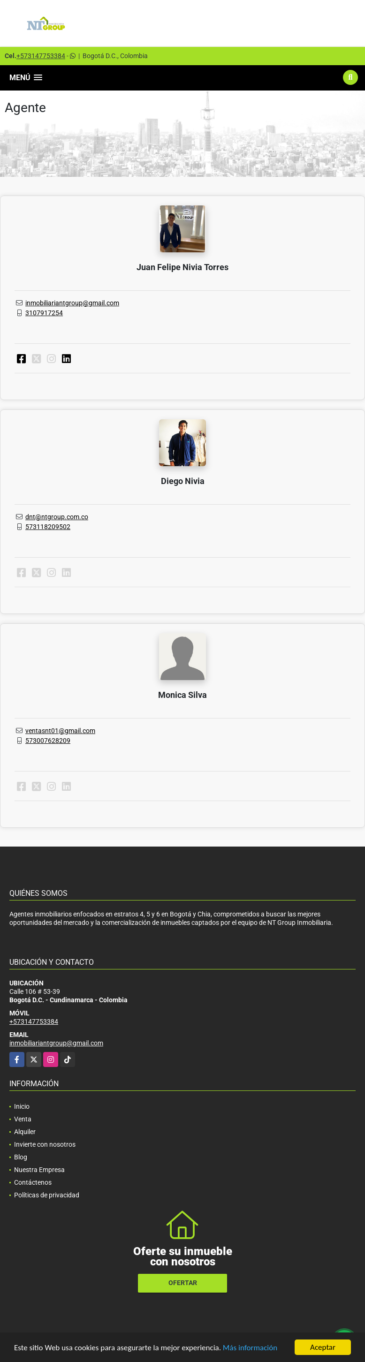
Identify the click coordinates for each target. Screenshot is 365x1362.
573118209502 (47, 526)
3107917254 (44, 313)
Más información (250, 1348)
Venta (22, 1119)
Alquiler (25, 1131)
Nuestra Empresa (39, 1169)
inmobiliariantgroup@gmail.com (72, 303)
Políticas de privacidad (46, 1195)
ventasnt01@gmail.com (60, 730)
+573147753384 (40, 56)
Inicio (22, 1106)
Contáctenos (33, 1182)
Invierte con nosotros (45, 1144)
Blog (20, 1157)
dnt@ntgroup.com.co (56, 517)
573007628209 (47, 740)
